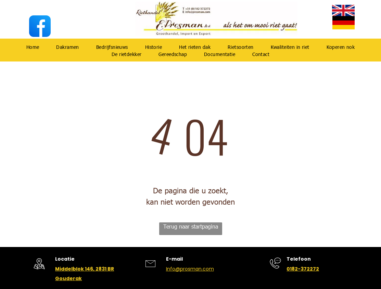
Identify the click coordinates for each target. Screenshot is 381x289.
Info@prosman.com (190, 268)
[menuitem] (33, 47)
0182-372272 (303, 268)
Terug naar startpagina (190, 226)
